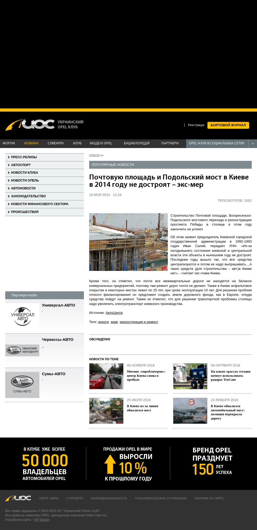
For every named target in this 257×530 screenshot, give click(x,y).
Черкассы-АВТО (63, 342)
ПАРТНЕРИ (170, 143)
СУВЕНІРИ (55, 143)
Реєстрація (196, 125)
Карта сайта (49, 498)
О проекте (75, 498)
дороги (103, 322)
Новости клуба (24, 172)
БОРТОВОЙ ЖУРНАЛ (228, 125)
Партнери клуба (24, 295)
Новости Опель (25, 180)
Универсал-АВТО (63, 308)
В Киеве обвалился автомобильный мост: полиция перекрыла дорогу (228, 412)
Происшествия (25, 212)
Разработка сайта (18, 520)
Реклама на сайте (209, 498)
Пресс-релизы (24, 157)
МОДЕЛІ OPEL (101, 143)
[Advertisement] (54, 53)
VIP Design (42, 520)
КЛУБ (77, 143)
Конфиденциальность (109, 498)
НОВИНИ (31, 143)
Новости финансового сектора (39, 204)
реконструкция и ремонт (139, 322)
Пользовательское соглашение (161, 498)
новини (94, 155)
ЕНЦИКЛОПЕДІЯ (136, 143)
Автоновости (23, 188)
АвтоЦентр (114, 313)
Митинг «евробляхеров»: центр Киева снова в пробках (146, 375)
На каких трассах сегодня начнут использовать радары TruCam (230, 375)
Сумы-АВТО (63, 377)
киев (114, 322)
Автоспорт (21, 165)
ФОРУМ (9, 143)
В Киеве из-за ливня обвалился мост (142, 408)
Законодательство (28, 196)
